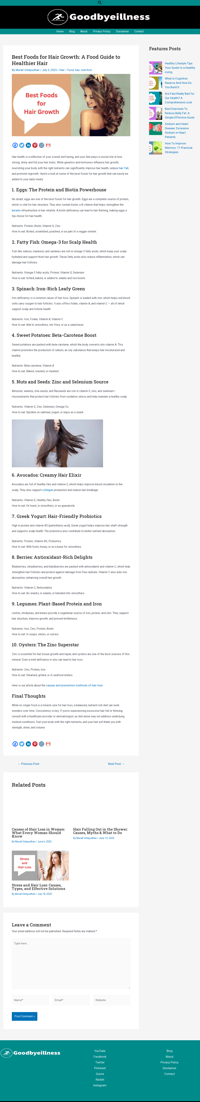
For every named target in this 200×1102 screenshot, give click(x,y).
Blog (72, 31)
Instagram (100, 1081)
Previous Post (28, 762)
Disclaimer (122, 31)
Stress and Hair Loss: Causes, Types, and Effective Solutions (38, 886)
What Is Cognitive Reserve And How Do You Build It (180, 83)
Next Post (116, 762)
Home (60, 31)
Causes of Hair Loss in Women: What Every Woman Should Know (38, 831)
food (68, 70)
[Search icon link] (100, 3)
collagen (47, 489)
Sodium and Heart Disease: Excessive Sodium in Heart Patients (180, 128)
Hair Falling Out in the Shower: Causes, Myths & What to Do (100, 830)
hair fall (123, 167)
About (83, 31)
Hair (60, 70)
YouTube (100, 1047)
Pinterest (100, 1064)
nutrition (82, 70)
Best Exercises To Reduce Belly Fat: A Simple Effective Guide (179, 113)
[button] (100, 3)
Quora (100, 1069)
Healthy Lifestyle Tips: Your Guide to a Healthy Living (179, 67)
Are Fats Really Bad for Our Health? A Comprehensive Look (179, 98)
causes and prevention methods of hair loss (72, 684)
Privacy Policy (101, 31)
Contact (139, 31)
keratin (16, 209)
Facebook (100, 1053)
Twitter (100, 1058)
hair (74, 70)
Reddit (100, 1075)
